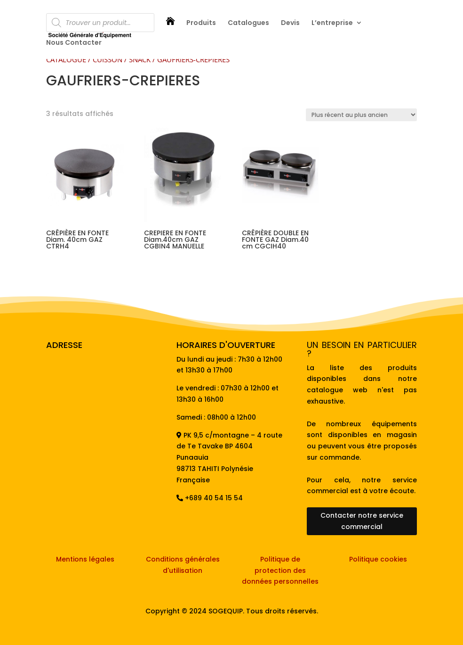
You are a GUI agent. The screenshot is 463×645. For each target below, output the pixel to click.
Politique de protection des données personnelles (280, 570)
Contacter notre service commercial (361, 521)
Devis (290, 23)
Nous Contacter (74, 43)
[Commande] (361, 114)
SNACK (140, 59)
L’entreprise (332, 23)
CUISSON (107, 59)
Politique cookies (378, 559)
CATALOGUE (66, 59)
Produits (201, 23)
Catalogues (248, 23)
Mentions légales (85, 559)
